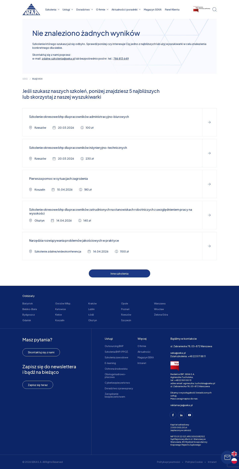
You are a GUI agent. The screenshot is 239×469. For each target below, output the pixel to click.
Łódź (91, 314)
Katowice (60, 309)
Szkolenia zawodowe (116, 357)
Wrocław (159, 309)
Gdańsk (26, 320)
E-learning (110, 362)
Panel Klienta (172, 9)
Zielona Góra (161, 314)
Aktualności (144, 351)
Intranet (142, 362)
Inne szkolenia (119, 273)
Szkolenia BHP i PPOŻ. (117, 351)
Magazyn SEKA (152, 9)
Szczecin (126, 320)
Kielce (58, 314)
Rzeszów (126, 314)
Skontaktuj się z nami (41, 352)
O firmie (102, 9)
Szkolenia (52, 9)
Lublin (91, 309)
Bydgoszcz (28, 314)
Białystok (27, 303)
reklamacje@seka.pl (181, 405)
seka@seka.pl (178, 352)
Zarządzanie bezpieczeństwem (115, 395)
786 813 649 (121, 58)
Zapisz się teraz (38, 385)
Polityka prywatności (168, 461)
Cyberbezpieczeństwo (117, 382)
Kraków (92, 303)
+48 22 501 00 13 (182, 380)
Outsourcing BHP (114, 346)
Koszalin (59, 320)
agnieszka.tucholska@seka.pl (199, 383)
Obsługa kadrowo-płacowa (115, 375)
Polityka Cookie (194, 461)
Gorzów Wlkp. (63, 303)
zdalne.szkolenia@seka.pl (58, 58)
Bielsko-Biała (29, 309)
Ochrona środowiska (116, 368)
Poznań (125, 309)
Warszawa (159, 303)
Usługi (68, 9)
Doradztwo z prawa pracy (119, 388)
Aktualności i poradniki (126, 9)
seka (25, 79)
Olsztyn (92, 320)
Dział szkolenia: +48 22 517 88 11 (188, 356)
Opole (124, 303)
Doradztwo (84, 9)
